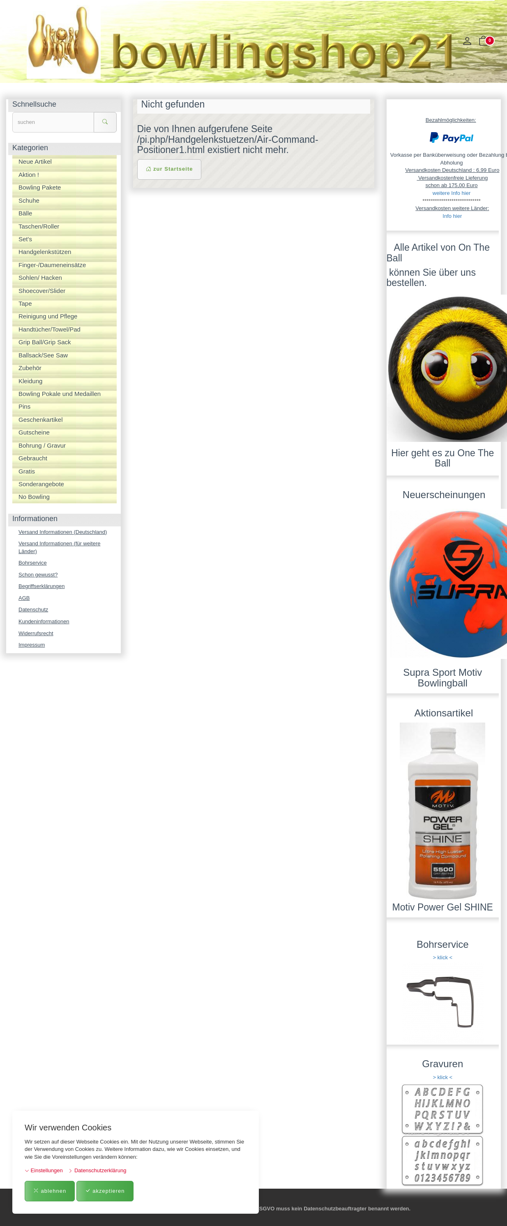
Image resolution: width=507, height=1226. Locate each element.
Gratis (26, 471)
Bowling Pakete (39, 187)
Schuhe (28, 200)
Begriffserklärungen (41, 586)
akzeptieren (105, 1191)
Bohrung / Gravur (42, 445)
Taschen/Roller (38, 226)
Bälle (25, 213)
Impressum (31, 645)
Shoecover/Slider (41, 290)
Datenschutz (33, 609)
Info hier (452, 216)
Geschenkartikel (40, 419)
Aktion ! (28, 174)
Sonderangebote (41, 483)
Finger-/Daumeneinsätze (52, 264)
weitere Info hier (452, 193)
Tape (25, 303)
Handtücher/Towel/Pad (49, 329)
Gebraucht (32, 458)
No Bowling (34, 496)
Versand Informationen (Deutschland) (62, 532)
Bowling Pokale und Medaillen (59, 393)
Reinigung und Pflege (47, 316)
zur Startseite (169, 169)
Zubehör (29, 367)
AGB (24, 598)
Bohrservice (32, 563)
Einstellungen (44, 1170)
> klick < (442, 957)
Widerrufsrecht (35, 633)
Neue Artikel (35, 161)
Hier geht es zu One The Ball (442, 458)
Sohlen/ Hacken (40, 277)
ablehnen (49, 1191)
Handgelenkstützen (44, 251)
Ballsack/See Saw (43, 355)
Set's (25, 239)
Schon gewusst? (38, 575)
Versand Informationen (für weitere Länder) (59, 547)
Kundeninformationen (43, 621)
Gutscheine (34, 432)
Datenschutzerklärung (97, 1170)
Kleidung (30, 380)
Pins (24, 406)
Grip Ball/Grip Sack (44, 342)
